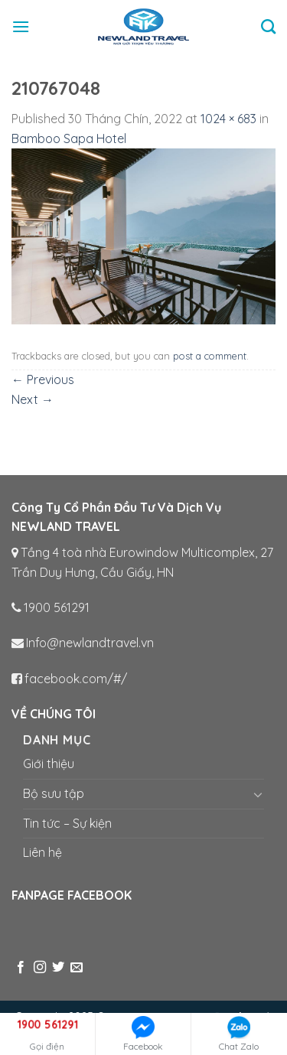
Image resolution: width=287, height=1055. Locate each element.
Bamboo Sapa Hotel (68, 138)
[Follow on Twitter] (58, 968)
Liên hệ (42, 852)
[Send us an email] (76, 968)
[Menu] (20, 26)
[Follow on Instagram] (40, 968)
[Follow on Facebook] (21, 968)
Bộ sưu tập (53, 793)
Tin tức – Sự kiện (67, 823)
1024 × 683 (228, 118)
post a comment (209, 356)
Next (32, 399)
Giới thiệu (48, 763)
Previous (42, 379)
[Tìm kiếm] (268, 26)
